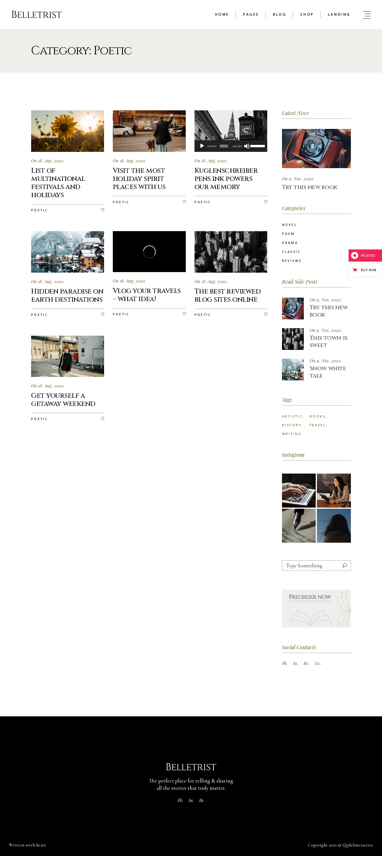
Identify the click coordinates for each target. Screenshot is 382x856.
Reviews (292, 260)
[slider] (224, 146)
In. (295, 663)
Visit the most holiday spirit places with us (139, 179)
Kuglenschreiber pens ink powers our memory (226, 179)
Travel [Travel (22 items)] (317, 425)
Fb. (285, 663)
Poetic (39, 210)
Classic (291, 251)
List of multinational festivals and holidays (58, 183)
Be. (306, 663)
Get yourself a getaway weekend (63, 400)
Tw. (317, 663)
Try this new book (310, 187)
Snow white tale (328, 372)
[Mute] (247, 146)
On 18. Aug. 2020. (47, 160)
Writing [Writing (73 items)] (292, 433)
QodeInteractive (357, 845)
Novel (289, 224)
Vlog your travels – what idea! (147, 295)
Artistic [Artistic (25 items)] (292, 416)
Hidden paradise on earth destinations (67, 295)
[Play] (202, 146)
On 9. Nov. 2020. (298, 178)
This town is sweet (329, 341)
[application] (230, 146)
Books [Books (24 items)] (318, 416)
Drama (290, 242)
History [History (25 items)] (292, 425)
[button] (171, 131)
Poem (288, 233)
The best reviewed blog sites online (227, 295)
